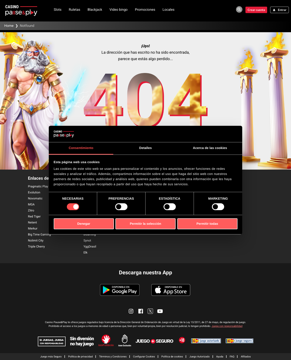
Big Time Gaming (39, 234)
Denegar (83, 224)
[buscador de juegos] (239, 9)
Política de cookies (172, 356)
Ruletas (74, 10)
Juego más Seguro (51, 356)
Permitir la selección (145, 224)
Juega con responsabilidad (226, 326)
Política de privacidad (80, 356)
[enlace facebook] (140, 311)
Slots (57, 10)
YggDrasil (90, 246)
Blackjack (94, 10)
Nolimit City (35, 240)
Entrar (282, 10)
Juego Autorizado (199, 356)
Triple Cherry (36, 246)
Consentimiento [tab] (81, 148)
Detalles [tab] (145, 148)
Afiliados (246, 356)
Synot (87, 240)
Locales (168, 10)
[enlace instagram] (131, 311)
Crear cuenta (256, 10)
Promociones (145, 10)
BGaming (90, 234)
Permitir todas (207, 224)
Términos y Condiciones (113, 356)
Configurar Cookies (144, 356)
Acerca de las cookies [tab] (210, 148)
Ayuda (219, 356)
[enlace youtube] (160, 311)
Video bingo (118, 10)
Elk (85, 252)
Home (9, 26)
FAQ (232, 356)
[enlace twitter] (150, 311)
